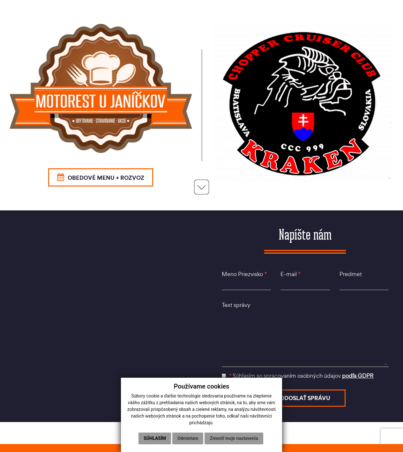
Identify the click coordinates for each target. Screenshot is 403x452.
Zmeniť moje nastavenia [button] (234, 438)
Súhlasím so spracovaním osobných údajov (298, 375)
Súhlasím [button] (155, 438)
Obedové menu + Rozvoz (100, 177)
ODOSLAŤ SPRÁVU (305, 398)
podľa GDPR (358, 375)
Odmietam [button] (187, 438)
